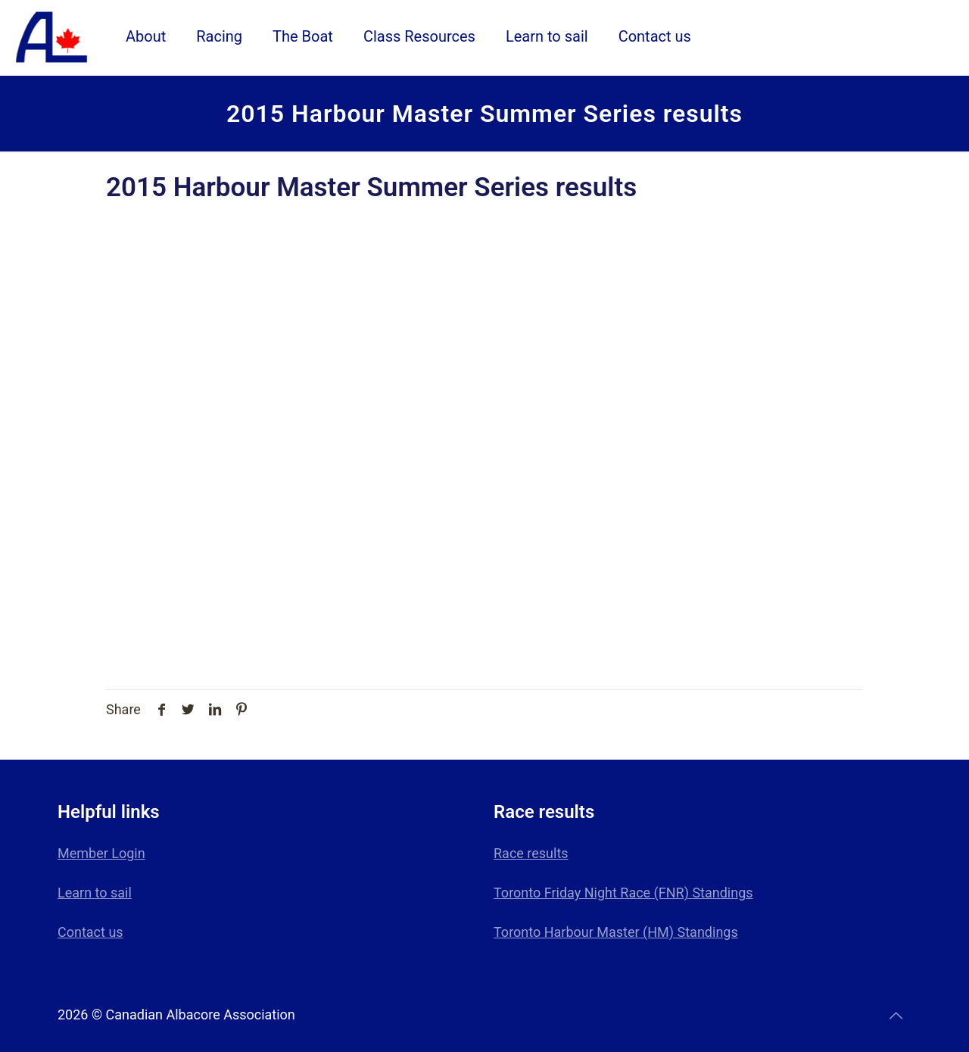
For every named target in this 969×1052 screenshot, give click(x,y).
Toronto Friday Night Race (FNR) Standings (623, 893)
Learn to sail (95, 893)
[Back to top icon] (895, 1016)
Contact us (90, 932)
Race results (531, 853)
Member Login (101, 853)
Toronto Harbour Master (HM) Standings (616, 932)
